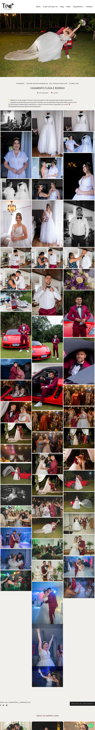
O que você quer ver (50, 7)
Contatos (89, 7)
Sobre (68, 7)
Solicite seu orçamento (82, 703)
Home (38, 7)
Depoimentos (78, 7)
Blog (62, 7)
